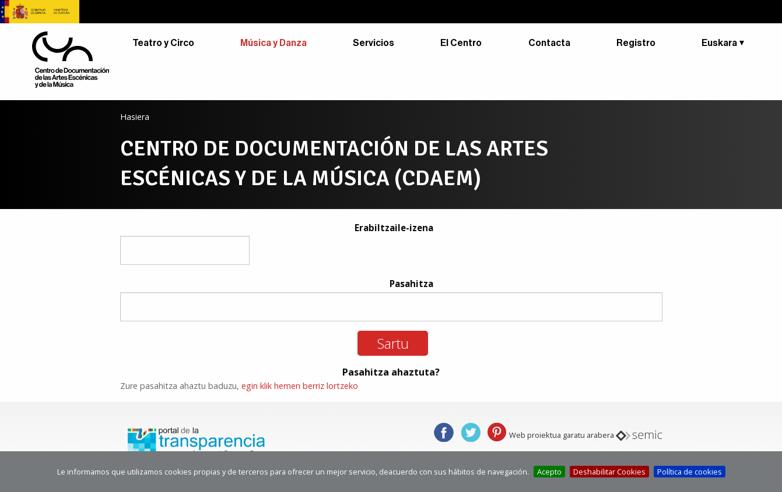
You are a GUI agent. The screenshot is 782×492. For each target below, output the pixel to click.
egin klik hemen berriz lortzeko (299, 385)
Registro (635, 43)
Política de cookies (689, 471)
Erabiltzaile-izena (394, 227)
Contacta (549, 43)
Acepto (549, 471)
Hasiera (134, 116)
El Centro (461, 43)
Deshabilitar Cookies (609, 471)
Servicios (373, 43)
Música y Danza (273, 43)
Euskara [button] (719, 43)
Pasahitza (411, 283)
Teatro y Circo (163, 43)
